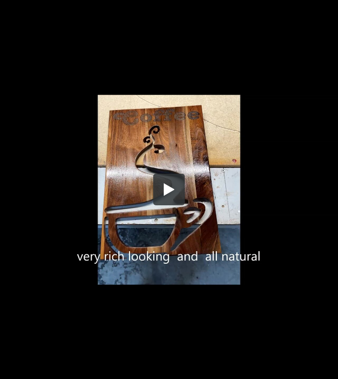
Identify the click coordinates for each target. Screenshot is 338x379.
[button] (169, 189)
